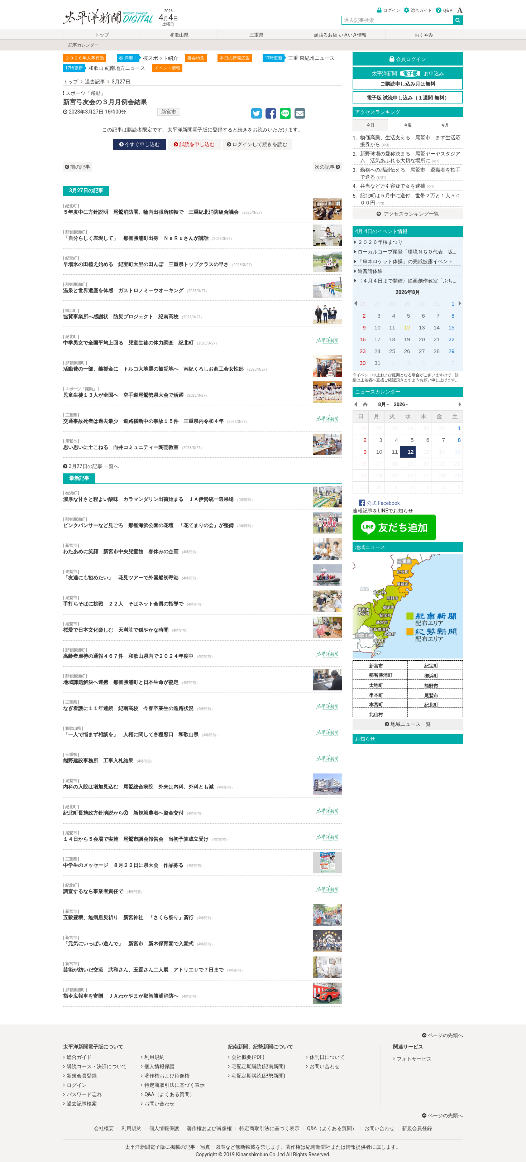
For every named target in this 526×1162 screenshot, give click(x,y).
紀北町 (431, 705)
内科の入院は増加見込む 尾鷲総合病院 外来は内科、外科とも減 (202, 784)
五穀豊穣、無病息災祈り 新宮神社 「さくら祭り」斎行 (202, 915)
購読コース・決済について (97, 1066)
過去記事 (95, 82)
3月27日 (121, 82)
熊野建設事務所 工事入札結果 (202, 758)
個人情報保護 (159, 1066)
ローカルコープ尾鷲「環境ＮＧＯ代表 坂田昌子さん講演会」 (426, 252)
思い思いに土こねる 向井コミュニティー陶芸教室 (202, 444)
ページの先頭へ (442, 1035)
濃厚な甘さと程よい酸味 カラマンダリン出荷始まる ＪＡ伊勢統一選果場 (202, 497)
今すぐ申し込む (139, 144)
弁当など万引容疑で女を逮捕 (397, 186)
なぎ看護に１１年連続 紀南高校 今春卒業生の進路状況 (202, 706)
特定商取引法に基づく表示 (174, 1085)
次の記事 (327, 167)
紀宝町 (431, 666)
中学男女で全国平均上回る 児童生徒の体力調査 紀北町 (202, 340)
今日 (370, 125)
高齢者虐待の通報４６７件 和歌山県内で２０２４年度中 (202, 653)
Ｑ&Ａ (444, 10)
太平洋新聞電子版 (102, 17)
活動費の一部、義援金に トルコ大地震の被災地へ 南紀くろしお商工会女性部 (202, 366)
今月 (445, 125)
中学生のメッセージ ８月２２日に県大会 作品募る (202, 863)
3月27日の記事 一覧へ (91, 466)
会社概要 (104, 1128)
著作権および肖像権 (167, 1076)
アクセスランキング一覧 (408, 214)
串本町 (376, 695)
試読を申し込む (194, 144)
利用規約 (154, 1057)
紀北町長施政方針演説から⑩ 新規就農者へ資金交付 (202, 810)
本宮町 (376, 704)
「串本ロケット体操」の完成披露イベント (403, 261)
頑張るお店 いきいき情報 (340, 35)
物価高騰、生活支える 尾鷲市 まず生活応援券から (410, 141)
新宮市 (168, 112)
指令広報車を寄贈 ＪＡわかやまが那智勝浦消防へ (202, 993)
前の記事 (77, 167)
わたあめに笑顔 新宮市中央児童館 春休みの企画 (202, 549)
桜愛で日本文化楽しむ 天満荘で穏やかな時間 (202, 627)
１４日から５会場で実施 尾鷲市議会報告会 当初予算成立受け (202, 836)
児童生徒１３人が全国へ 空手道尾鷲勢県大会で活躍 (202, 392)
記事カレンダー (83, 45)
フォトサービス (414, 1059)
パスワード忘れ (84, 1094)
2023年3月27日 (86, 112)
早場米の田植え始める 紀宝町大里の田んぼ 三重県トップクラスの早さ (202, 261)
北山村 (376, 714)
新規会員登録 (82, 1076)
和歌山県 (179, 35)
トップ (102, 35)
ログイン (388, 10)
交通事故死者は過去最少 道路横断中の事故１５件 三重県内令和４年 (202, 418)
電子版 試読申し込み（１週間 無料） (408, 98)
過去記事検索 (82, 1103)
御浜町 (431, 676)
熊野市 (431, 686)
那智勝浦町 (380, 675)
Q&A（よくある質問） (169, 1094)
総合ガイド (418, 10)
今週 (408, 125)
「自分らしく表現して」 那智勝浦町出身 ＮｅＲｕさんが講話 (202, 235)
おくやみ (424, 35)
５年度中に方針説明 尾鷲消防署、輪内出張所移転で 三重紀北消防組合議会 (202, 209)
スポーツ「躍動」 (86, 93)
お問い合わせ (159, 1103)
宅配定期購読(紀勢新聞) (258, 1076)
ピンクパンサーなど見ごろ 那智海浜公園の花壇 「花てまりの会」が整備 (202, 523)
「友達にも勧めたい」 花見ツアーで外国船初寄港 (202, 575)
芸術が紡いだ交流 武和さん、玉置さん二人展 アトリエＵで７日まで (202, 967)
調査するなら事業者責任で (202, 889)
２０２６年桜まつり (378, 242)
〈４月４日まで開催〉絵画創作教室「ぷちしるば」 (413, 281)
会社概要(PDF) (247, 1057)
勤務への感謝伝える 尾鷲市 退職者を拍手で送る (410, 173)
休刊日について (327, 1057)
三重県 (256, 35)
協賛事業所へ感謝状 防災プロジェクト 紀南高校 (202, 314)
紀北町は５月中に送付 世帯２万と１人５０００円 (410, 199)
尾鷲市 (431, 695)
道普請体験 (368, 271)
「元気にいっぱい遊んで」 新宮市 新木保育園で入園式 (202, 941)
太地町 (376, 685)
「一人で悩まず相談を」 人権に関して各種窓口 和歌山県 (202, 732)
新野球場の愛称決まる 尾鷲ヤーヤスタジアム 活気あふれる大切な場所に (410, 157)
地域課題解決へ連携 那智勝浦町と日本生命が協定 (202, 680)
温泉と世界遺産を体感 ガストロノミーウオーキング (202, 287)
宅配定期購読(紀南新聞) (258, 1066)
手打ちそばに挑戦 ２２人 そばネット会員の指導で (202, 601)
